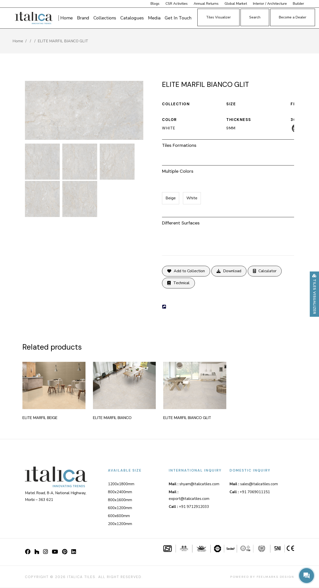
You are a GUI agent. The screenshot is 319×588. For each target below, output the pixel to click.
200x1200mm (120, 523)
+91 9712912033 (189, 506)
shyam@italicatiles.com (194, 483)
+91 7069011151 (250, 491)
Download (229, 271)
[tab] (228, 144)
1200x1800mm (121, 483)
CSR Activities (176, 3)
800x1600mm (120, 499)
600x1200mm (120, 507)
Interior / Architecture (270, 3)
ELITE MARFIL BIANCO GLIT (187, 417)
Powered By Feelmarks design (262, 577)
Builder (298, 3)
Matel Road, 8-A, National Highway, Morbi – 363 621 (55, 496)
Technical (178, 283)
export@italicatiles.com (189, 495)
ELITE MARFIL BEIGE (40, 417)
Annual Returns (206, 3)
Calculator (264, 271)
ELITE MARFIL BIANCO (112, 417)
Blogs (155, 3)
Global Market (236, 3)
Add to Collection (186, 271)
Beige (170, 198)
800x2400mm (120, 491)
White (191, 198)
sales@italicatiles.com (254, 483)
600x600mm (119, 515)
